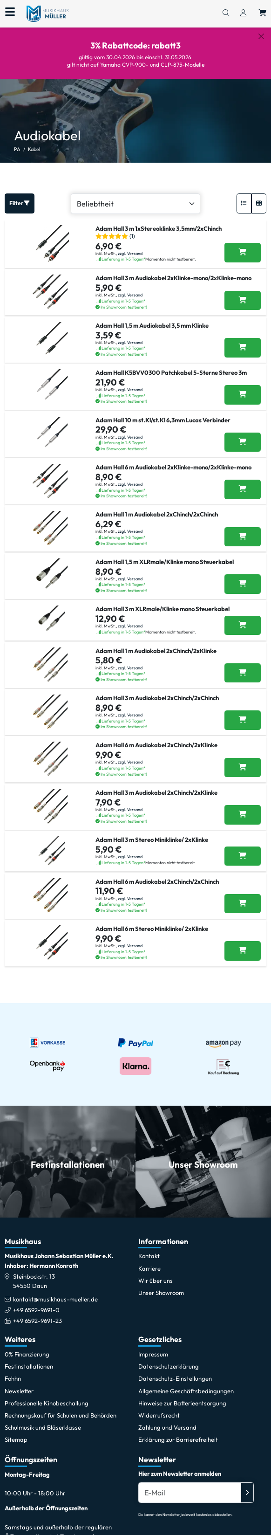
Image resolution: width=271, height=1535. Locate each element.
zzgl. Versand (130, 245)
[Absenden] (247, 1485)
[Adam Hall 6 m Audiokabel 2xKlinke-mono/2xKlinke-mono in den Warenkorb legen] (242, 482)
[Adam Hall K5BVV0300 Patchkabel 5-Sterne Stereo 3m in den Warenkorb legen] (242, 388)
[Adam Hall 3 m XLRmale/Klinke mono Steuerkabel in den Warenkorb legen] (242, 618)
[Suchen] (226, 13)
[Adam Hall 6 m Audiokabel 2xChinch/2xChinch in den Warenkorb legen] (242, 896)
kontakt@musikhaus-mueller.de (55, 1292)
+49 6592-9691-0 (36, 1303)
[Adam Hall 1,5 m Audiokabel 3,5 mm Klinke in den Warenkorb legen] (242, 341)
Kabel (34, 142)
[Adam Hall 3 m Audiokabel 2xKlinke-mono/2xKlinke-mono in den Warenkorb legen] (242, 293)
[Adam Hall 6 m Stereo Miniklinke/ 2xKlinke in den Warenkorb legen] (242, 944)
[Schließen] (261, 36)
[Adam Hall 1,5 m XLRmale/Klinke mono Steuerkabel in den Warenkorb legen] (242, 577)
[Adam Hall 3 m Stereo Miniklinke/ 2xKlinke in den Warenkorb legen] (242, 849)
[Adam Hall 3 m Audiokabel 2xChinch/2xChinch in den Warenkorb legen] (242, 713)
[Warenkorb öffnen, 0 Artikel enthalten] (262, 13)
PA (17, 142)
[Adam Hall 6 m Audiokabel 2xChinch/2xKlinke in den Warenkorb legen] (242, 760)
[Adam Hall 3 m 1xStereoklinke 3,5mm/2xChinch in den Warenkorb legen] (242, 245)
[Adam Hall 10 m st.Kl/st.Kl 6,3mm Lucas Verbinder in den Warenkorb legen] (242, 435)
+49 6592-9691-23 (37, 1313)
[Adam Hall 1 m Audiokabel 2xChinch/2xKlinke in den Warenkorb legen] (242, 665)
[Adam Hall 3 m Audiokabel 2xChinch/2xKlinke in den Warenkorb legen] (242, 807)
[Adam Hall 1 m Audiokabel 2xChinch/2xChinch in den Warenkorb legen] (242, 529)
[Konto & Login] (243, 13)
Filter (19, 196)
